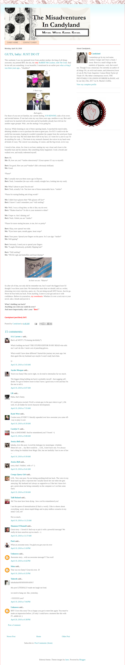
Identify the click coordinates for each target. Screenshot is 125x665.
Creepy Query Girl (18, 475)
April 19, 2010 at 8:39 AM (21, 424)
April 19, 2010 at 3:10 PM (20, 548)
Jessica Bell (15, 442)
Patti (13, 541)
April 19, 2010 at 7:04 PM (20, 602)
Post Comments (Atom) (43, 643)
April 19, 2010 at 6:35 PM (20, 573)
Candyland (96, 54)
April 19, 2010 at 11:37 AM (21, 536)
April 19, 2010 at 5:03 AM (21, 365)
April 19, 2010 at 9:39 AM (21, 457)
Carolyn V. (15, 429)
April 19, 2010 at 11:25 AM (21, 521)
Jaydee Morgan (17, 370)
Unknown (15, 554)
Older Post (66, 637)
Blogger (82, 660)
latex (67, 660)
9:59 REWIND (50, 116)
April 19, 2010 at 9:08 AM (21, 436)
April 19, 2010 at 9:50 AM (21, 492)
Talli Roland (16, 498)
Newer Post (11, 637)
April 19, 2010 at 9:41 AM (21, 469)
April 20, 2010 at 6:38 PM (20, 620)
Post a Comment (14, 625)
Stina (13, 566)
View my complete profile (86, 85)
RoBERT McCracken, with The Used (53, 63)
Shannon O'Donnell (19, 526)
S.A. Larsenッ (16, 337)
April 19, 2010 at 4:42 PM (20, 561)
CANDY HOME (12, 42)
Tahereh (14, 579)
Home (38, 637)
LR (12, 393)
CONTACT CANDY (30, 42)
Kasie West (15, 414)
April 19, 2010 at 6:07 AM (21, 388)
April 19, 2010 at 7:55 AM (21, 408)
